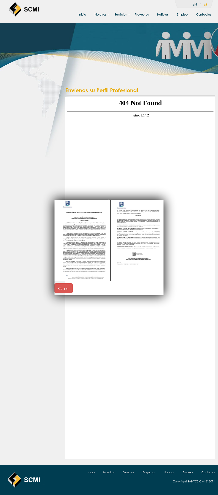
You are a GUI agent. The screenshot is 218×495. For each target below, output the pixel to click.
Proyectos (141, 14)
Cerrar (63, 288)
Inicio (82, 14)
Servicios (120, 14)
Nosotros (100, 14)
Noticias (162, 14)
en (195, 4)
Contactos (203, 14)
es (205, 4)
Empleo (182, 14)
